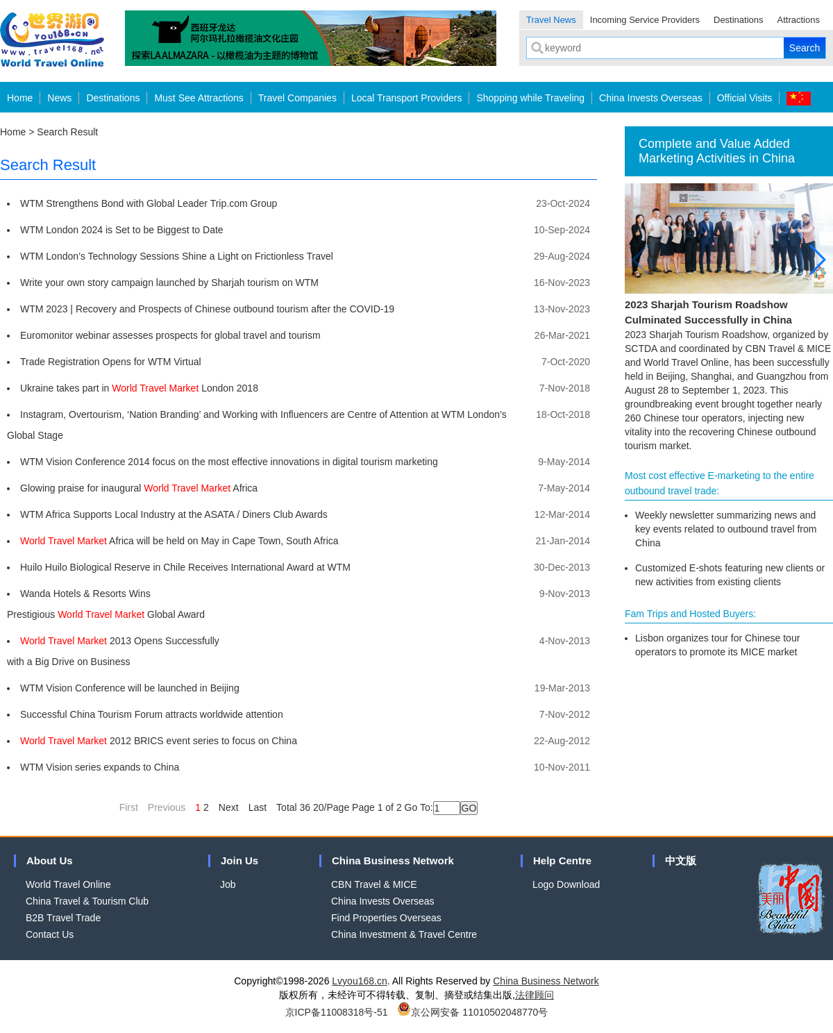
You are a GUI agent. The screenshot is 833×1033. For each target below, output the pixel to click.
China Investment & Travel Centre (404, 934)
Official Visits (745, 97)
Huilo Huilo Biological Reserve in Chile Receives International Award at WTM (185, 567)
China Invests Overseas (650, 97)
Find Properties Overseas (386, 917)
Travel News (551, 20)
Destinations (739, 20)
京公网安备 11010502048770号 (472, 1012)
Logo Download (566, 884)
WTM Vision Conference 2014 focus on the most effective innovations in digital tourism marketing (229, 461)
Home (20, 97)
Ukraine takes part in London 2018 (139, 388)
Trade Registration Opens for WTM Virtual (110, 361)
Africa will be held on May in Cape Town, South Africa (179, 540)
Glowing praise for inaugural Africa (139, 488)
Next (229, 807)
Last (258, 807)
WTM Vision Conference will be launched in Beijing (129, 688)
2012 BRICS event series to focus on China (158, 740)
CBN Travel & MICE (374, 884)
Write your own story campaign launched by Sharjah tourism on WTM (169, 282)
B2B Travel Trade (63, 917)
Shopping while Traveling (530, 97)
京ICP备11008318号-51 (336, 1012)
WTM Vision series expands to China (99, 767)
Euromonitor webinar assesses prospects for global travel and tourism (170, 335)
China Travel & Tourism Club (87, 901)
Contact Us (50, 934)
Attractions (798, 20)
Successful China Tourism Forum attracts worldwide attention (151, 714)
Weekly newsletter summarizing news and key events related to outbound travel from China (725, 529)
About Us (49, 860)
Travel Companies (297, 97)
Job (228, 884)
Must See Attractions (198, 97)
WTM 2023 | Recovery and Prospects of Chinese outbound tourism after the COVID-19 (207, 308)
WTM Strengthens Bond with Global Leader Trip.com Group (148, 203)
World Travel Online (68, 884)
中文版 (680, 860)
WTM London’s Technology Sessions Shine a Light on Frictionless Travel (176, 256)
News (59, 97)
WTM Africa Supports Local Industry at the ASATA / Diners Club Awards (174, 514)
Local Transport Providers (406, 97)
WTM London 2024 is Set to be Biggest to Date (122, 229)
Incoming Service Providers (645, 20)
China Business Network (393, 860)
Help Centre (562, 860)
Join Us (239, 860)
